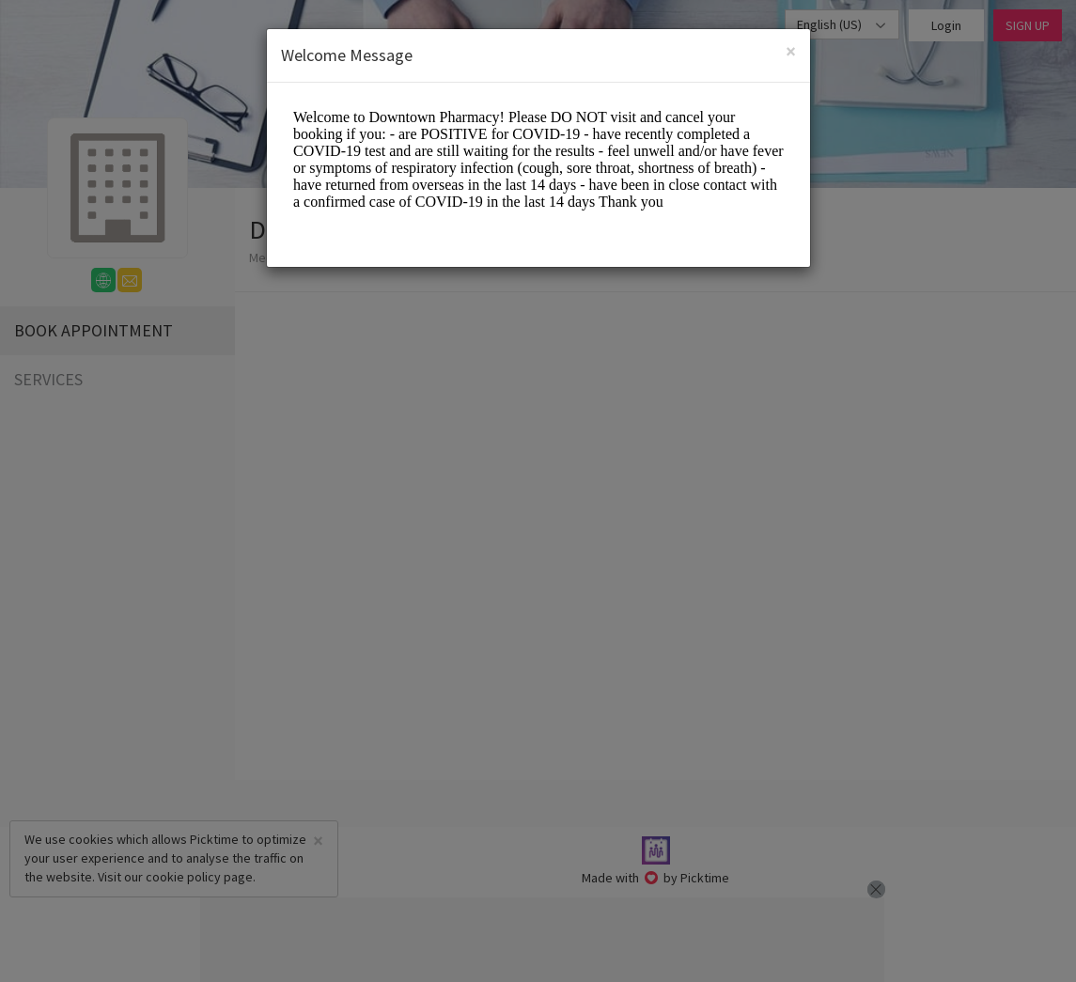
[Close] (791, 51)
